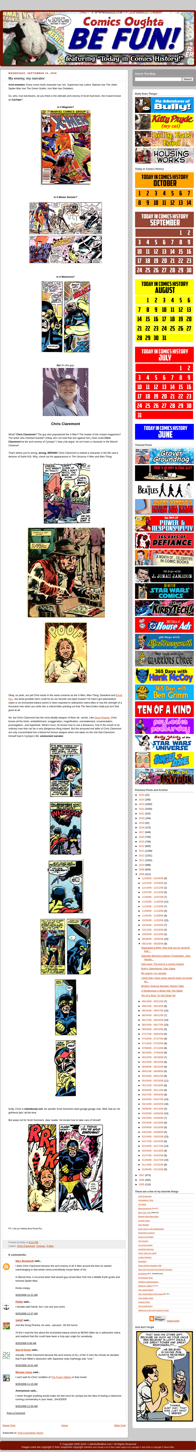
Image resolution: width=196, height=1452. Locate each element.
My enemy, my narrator (26, 78)
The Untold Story (145, 1306)
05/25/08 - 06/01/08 (153, 1076)
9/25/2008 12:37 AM (26, 1313)
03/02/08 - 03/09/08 (153, 1132)
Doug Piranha (102, 717)
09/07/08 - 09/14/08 (153, 1006)
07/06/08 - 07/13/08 (153, 1048)
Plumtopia (142, 1273)
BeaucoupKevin (145, 1208)
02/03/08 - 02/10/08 (153, 1150)
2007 (142, 1175)
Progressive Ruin (145, 1278)
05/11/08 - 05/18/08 (153, 1085)
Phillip (19, 1302)
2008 (142, 874)
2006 (142, 1180)
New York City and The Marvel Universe (155, 1269)
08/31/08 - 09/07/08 (153, 1010)
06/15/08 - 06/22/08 (153, 1062)
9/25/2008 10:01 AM (26, 1365)
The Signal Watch (145, 1290)
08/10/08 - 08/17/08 (153, 1024)
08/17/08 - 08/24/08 (153, 1020)
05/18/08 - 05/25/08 (153, 1080)
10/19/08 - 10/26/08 (153, 925)
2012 (142, 855)
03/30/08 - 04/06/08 (153, 1113)
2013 (142, 851)
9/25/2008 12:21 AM (26, 1295)
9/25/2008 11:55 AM (26, 1406)
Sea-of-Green (23, 1350)
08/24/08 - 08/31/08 (153, 1015)
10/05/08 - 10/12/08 (153, 934)
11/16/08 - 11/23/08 (153, 906)
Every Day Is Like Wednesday (151, 1229)
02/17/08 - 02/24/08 (153, 1141)
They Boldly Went (145, 1298)
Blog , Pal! (144, 1212)
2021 (142, 813)
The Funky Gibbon (61, 1377)
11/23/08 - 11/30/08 (153, 901)
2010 (142, 865)
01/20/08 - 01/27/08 (153, 1160)
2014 (142, 846)
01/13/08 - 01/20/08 (153, 1164)
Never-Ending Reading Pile (150, 1265)
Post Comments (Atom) (30, 1433)
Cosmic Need (144, 1220)
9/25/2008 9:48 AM (25, 1343)
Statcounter (173, 1321)
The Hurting (143, 1241)
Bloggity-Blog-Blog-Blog (148, 1216)
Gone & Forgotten (145, 1237)
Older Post (120, 1425)
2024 (142, 799)
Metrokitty (142, 1261)
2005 (142, 1184)
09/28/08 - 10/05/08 (153, 939)
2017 (142, 832)
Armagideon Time (145, 1200)
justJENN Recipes (146, 1249)
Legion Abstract (145, 1257)
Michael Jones (23, 1372)
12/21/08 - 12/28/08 (153, 883)
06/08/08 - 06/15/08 (153, 1066)
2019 (142, 823)
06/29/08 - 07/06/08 (153, 1052)
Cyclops (40, 1246)
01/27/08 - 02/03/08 (153, 1155)
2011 (142, 860)
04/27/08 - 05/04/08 (153, 1094)
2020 (142, 818)
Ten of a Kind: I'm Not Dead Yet (158, 995)
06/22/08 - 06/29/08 (153, 1057)
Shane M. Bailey (145, 1286)
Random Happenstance (148, 1282)
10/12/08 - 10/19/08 (153, 929)
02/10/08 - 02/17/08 (153, 1146)
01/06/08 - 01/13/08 (153, 1169)
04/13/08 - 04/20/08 (153, 1104)
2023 (142, 804)
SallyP (19, 1320)
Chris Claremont (26, 1246)
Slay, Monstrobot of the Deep (150, 1294)
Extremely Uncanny (146, 1233)
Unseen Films (144, 1302)
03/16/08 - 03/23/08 (153, 1122)
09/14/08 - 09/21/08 (153, 1001)
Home (64, 1425)
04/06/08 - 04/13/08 (153, 1108)
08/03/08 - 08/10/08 (153, 1029)
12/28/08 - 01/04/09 (153, 878)
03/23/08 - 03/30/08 (153, 1118)
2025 (142, 795)
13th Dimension (145, 1196)
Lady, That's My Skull (147, 1253)
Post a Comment (16, 1413)
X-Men (50, 1246)
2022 (142, 809)
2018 (142, 827)
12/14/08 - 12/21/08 (153, 887)
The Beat (142, 1204)
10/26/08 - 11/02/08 (153, 920)
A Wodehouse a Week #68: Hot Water (162, 990)
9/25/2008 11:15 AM (26, 1384)
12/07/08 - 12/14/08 (153, 892)
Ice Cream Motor (145, 1245)
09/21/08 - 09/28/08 (153, 943)
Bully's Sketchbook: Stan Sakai (158, 968)
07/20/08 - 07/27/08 (153, 1038)
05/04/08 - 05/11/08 (153, 1090)
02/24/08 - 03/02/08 (153, 1136)
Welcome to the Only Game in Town (153, 1310)
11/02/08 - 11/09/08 (153, 915)
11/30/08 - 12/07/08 (153, 897)
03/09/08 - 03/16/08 (153, 1127)
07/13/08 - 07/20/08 (153, 1043)
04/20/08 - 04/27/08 (153, 1099)
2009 (142, 869)
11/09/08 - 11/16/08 (153, 911)
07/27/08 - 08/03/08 (153, 1034)
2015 (142, 841)
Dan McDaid (143, 1225)
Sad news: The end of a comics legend (162, 964)
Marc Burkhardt (24, 1261)
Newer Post (9, 1425)
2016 (142, 837)
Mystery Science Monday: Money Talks (162, 986)
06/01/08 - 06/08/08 (153, 1071)
